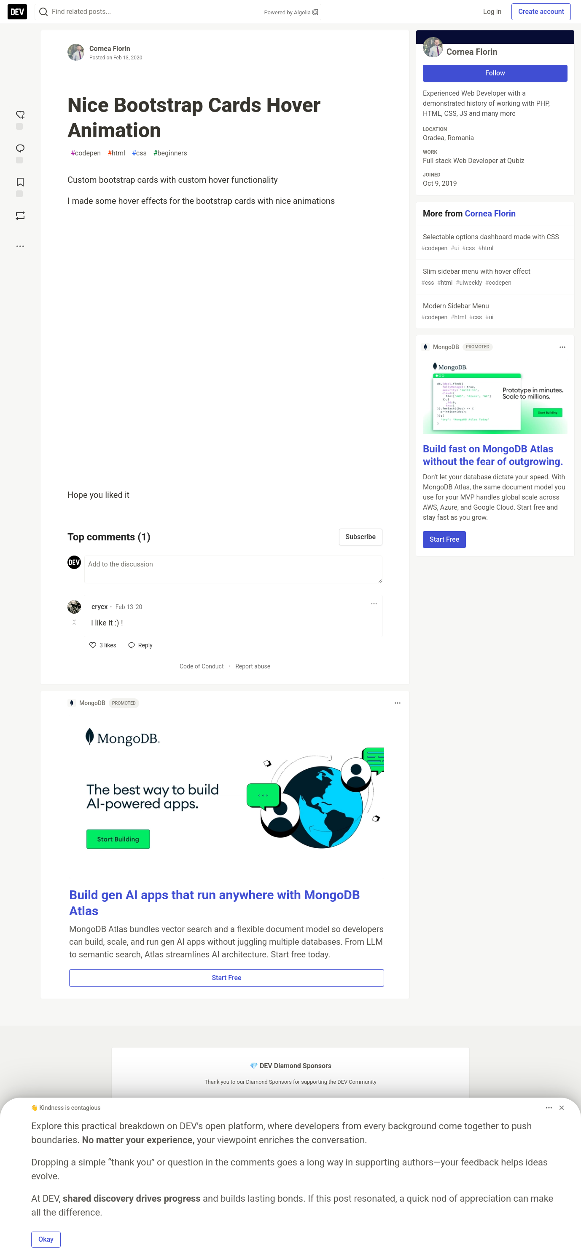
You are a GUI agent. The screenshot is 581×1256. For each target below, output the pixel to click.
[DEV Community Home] (17, 11)
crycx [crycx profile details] (99, 607)
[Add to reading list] (20, 186)
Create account (541, 12)
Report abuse (252, 666)
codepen (86, 153)
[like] (102, 645)
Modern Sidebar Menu (494, 312)
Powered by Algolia (291, 12)
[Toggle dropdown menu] (374, 603)
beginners (170, 153)
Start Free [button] (226, 978)
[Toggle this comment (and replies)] (74, 622)
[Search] (43, 12)
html (116, 153)
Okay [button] (46, 1239)
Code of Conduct (202, 666)
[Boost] (20, 215)
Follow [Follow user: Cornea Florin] (495, 73)
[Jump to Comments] (20, 152)
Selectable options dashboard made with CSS (494, 243)
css (139, 153)
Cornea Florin (109, 49)
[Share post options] (20, 246)
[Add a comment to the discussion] (233, 569)
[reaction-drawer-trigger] (20, 119)
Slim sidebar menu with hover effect (494, 277)
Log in (492, 12)
